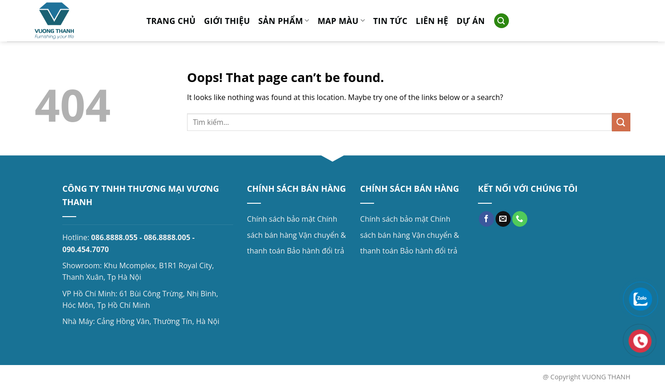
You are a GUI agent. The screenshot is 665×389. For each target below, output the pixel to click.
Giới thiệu (227, 20)
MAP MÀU (341, 20)
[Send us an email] (503, 219)
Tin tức (390, 20)
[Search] (501, 21)
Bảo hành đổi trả (315, 251)
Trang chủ (171, 20)
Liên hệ (432, 20)
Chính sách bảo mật (281, 219)
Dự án (471, 20)
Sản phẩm (283, 20)
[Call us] (519, 219)
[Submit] (621, 122)
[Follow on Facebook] (486, 219)
